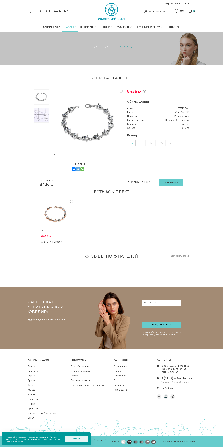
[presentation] (161, 315)
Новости (106, 27)
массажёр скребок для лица (43, 413)
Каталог (70, 27)
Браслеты (33, 371)
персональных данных (166, 335)
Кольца (31, 389)
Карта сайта (120, 389)
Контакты (173, 27)
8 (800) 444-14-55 (55, 11)
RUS (186, 3)
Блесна (32, 366)
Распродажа (51, 27)
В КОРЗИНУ (171, 182)
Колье (31, 385)
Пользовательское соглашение (88, 385)
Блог (116, 380)
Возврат (75, 375)
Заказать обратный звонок (175, 382)
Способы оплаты (80, 366)
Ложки (31, 403)
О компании (88, 27)
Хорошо (76, 439)
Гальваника (124, 27)
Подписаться (161, 324)
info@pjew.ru (167, 388)
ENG (192, 3)
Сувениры (33, 408)
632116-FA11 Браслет (52, 241)
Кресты (32, 394)
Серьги (31, 375)
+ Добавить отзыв (179, 255)
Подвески (33, 399)
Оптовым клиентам (149, 27)
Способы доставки (81, 371)
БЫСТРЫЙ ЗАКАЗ (139, 182)
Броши (31, 380)
